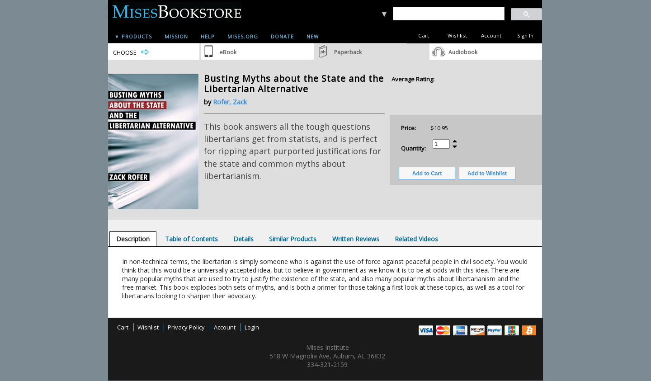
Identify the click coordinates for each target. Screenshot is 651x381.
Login (252, 327)
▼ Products (133, 36)
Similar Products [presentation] (292, 239)
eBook (228, 52)
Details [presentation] (243, 239)
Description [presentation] (133, 239)
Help (208, 36)
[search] (448, 13)
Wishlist (457, 35)
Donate (282, 36)
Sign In (525, 35)
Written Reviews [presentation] (355, 239)
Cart (423, 35)
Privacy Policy (186, 327)
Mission (176, 36)
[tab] (132, 238)
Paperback (348, 52)
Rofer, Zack (230, 102)
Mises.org (242, 36)
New (313, 36)
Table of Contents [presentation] (191, 239)
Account (491, 35)
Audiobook (462, 52)
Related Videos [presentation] (416, 239)
